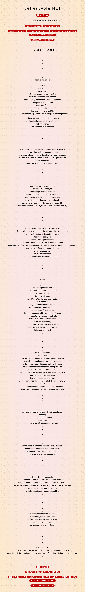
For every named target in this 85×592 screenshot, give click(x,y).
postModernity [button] (51, 26)
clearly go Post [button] (17, 31)
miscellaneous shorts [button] (42, 40)
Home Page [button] (42, 15)
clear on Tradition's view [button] (64, 31)
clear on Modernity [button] (38, 31)
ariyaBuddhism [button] (33, 26)
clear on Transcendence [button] (42, 35)
